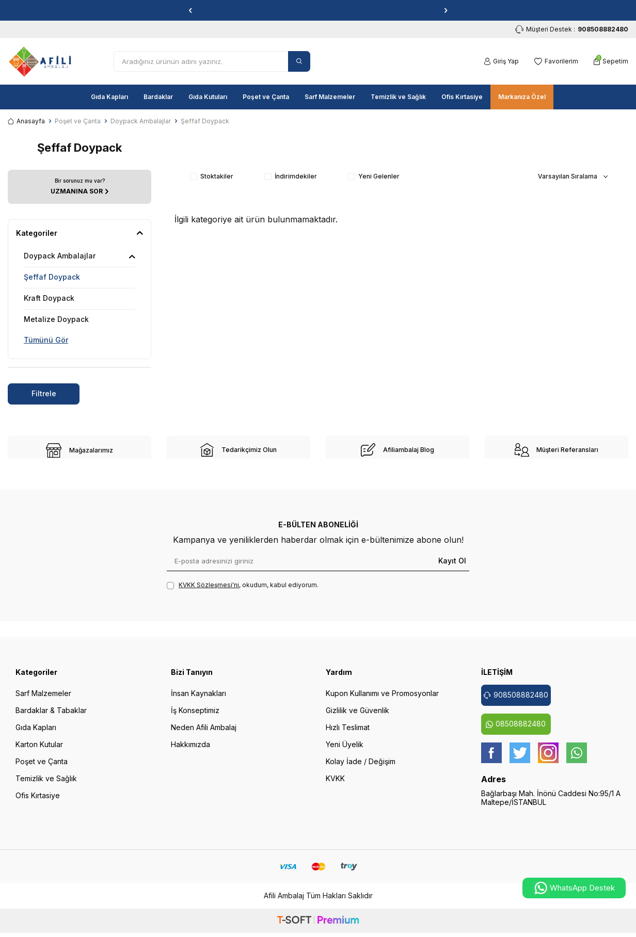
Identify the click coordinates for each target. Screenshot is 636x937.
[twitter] (520, 759)
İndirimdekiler (290, 176)
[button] (190, 10)
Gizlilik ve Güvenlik (357, 717)
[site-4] (556, 449)
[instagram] (548, 759)
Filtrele (43, 393)
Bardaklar (158, 97)
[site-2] (238, 449)
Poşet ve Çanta (266, 97)
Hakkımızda (190, 751)
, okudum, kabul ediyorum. (243, 592)
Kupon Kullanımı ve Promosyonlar (382, 700)
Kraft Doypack (49, 298)
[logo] (40, 61)
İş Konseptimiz (195, 717)
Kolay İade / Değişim (360, 768)
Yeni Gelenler (374, 176)
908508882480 (515, 701)
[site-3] (397, 449)
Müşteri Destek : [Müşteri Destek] (571, 29)
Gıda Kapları (109, 97)
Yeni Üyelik (344, 751)
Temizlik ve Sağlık (398, 97)
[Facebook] (491, 759)
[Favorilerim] (556, 61)
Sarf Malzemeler (330, 97)
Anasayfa (26, 121)
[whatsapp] (576, 759)
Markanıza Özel (522, 97)
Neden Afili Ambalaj (203, 734)
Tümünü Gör (46, 339)
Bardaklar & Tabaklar (51, 717)
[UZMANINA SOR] (79, 186)
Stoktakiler (211, 176)
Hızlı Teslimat (348, 734)
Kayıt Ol (452, 567)
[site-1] (79, 450)
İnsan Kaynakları (198, 700)
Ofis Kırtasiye (462, 97)
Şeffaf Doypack (52, 276)
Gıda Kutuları (207, 97)
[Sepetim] (611, 61)
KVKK (335, 785)
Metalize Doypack (56, 319)
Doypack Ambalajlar (140, 121)
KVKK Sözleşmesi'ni (209, 591)
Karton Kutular (39, 751)
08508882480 (516, 730)
